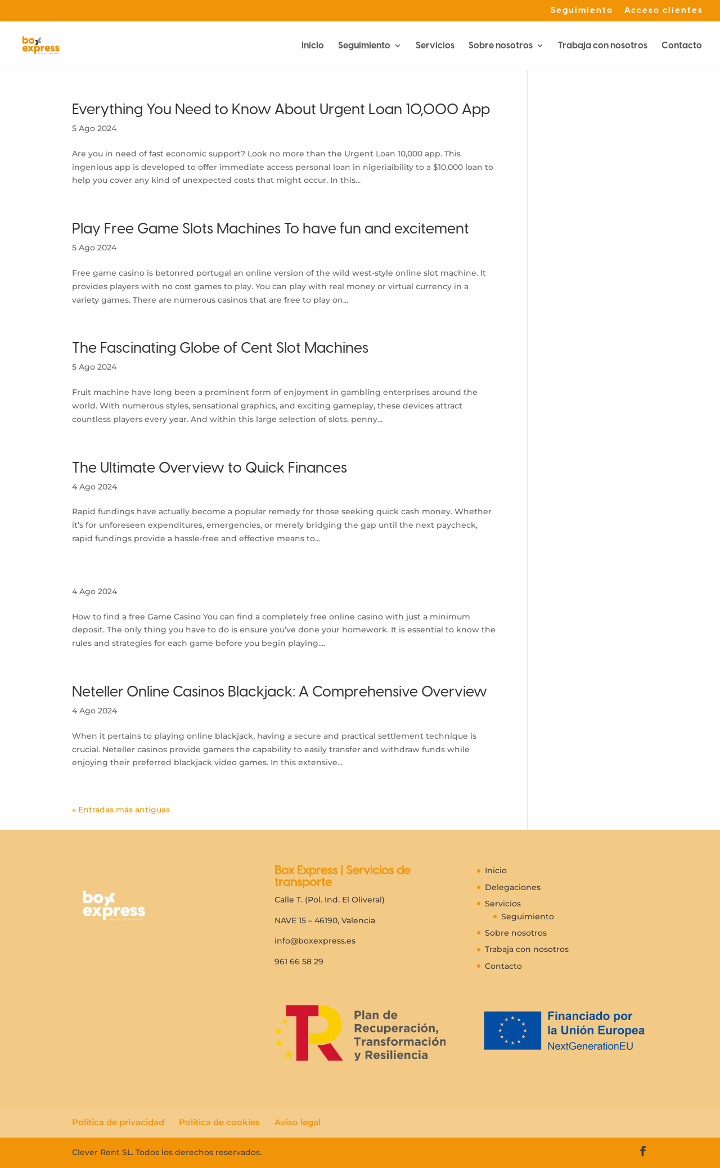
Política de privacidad (118, 1122)
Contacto (682, 46)
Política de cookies (219, 1122)
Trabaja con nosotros (602, 46)
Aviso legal (297, 1122)
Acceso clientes (663, 10)
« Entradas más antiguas (121, 810)
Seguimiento (582, 10)
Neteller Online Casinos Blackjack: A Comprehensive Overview (279, 691)
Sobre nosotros (501, 46)
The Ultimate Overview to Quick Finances (209, 468)
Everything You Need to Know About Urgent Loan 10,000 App (281, 109)
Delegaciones (513, 887)
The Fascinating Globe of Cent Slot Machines (220, 348)
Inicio (313, 46)
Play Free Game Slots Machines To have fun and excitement (270, 228)
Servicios (435, 46)
